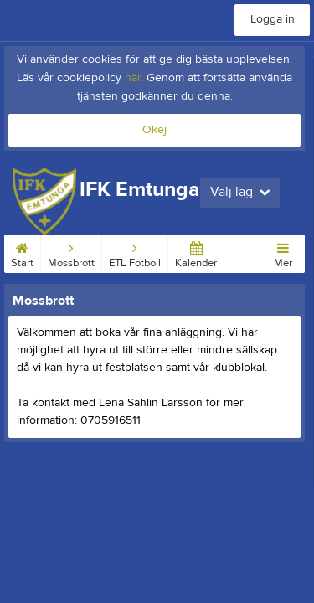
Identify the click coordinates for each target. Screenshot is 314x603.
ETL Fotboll (135, 252)
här (133, 77)
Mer (283, 252)
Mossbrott (71, 252)
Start (22, 252)
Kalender (196, 252)
